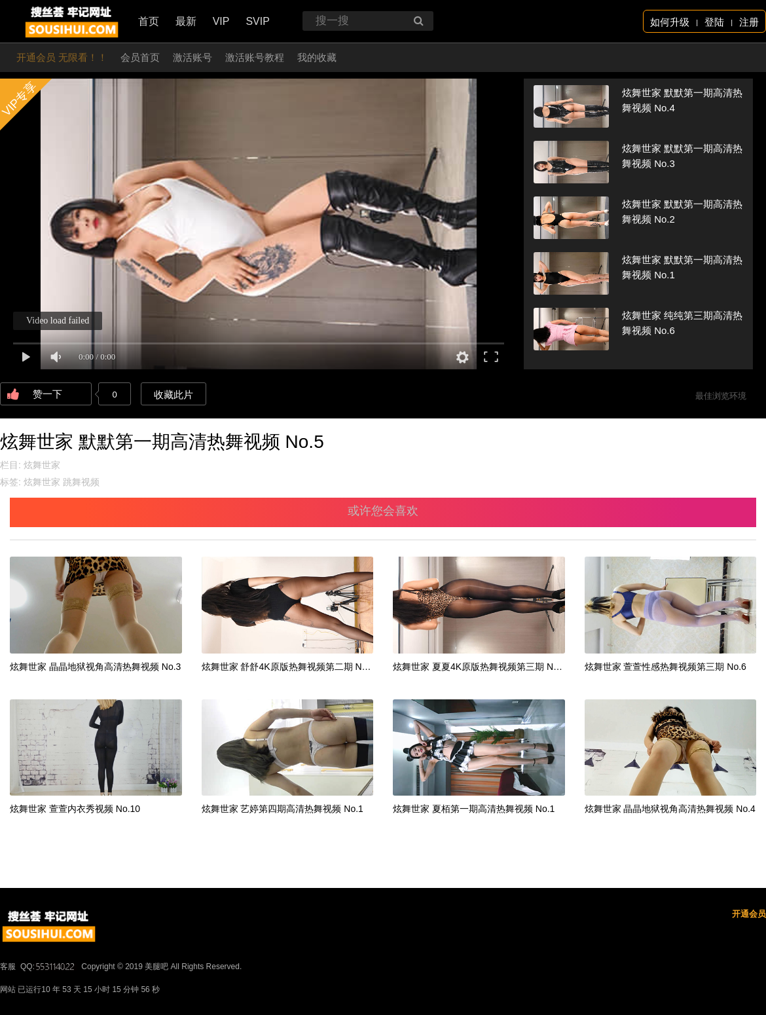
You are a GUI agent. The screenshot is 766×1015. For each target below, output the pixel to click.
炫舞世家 (42, 465)
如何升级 (669, 22)
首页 (148, 21)
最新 (185, 21)
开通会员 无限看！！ (61, 57)
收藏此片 (173, 394)
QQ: (48, 966)
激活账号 (192, 57)
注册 (749, 22)
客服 (8, 966)
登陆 (714, 22)
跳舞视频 (81, 482)
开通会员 (749, 914)
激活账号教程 (254, 57)
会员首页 (140, 57)
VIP (221, 21)
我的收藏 (317, 57)
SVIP (257, 21)
